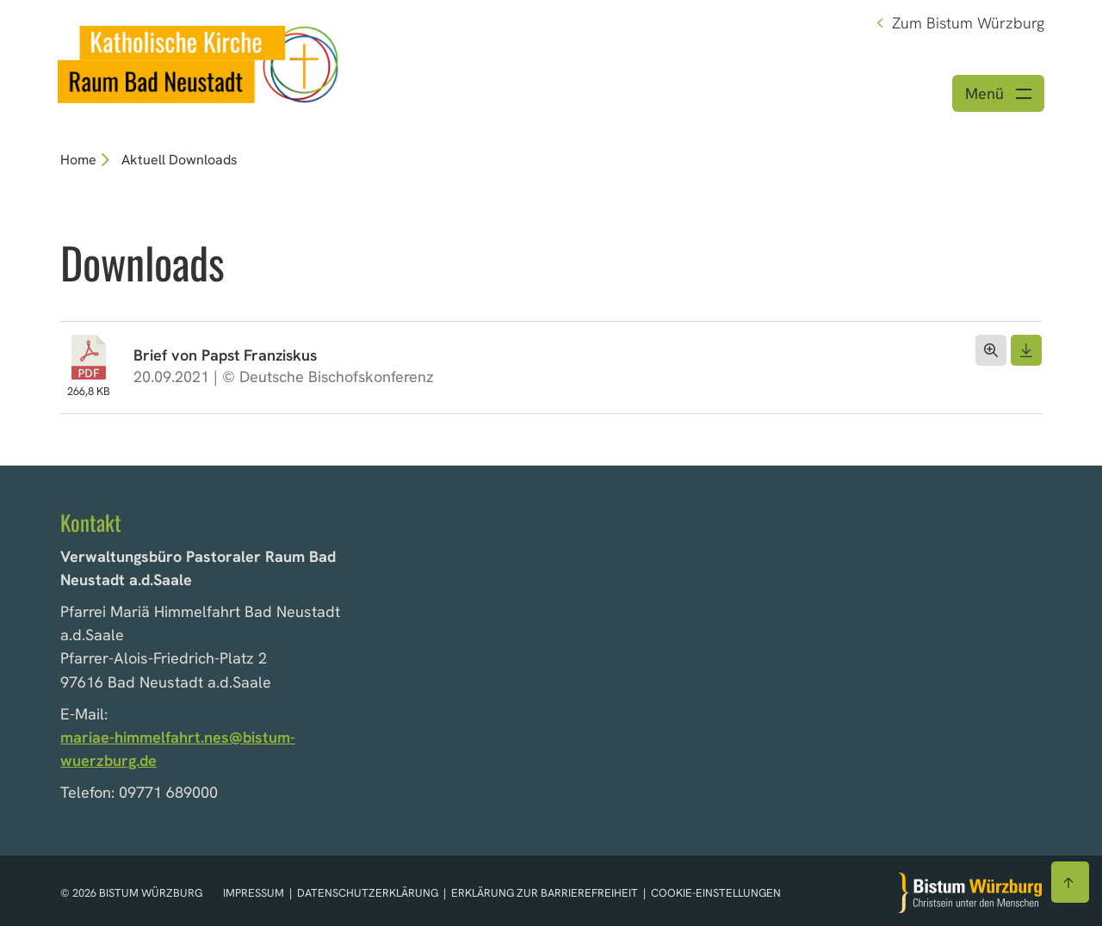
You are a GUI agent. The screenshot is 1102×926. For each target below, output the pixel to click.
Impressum (255, 893)
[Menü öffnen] (998, 93)
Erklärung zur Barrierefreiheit (544, 893)
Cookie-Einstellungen (716, 893)
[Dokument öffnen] (990, 350)
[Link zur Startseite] (198, 62)
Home (78, 160)
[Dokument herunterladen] (1026, 350)
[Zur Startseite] (970, 893)
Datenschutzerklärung (369, 893)
